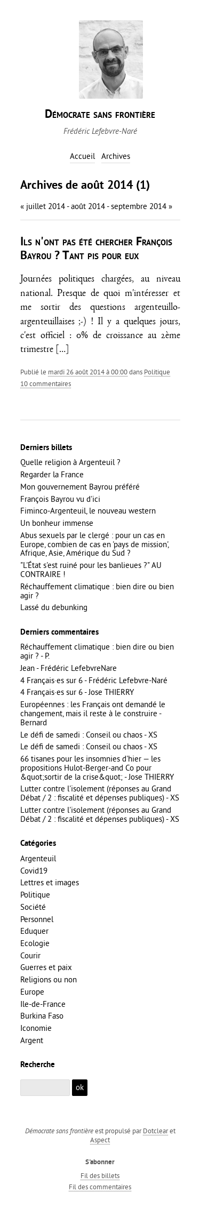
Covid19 (33, 871)
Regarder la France (52, 474)
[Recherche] (45, 1087)
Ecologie (35, 943)
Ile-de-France (43, 1004)
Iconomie (36, 1028)
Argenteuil (38, 858)
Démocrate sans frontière (100, 115)
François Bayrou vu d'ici (60, 499)
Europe (32, 992)
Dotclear (155, 1130)
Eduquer (34, 931)
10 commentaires (45, 383)
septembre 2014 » (141, 206)
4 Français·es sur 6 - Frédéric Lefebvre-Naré (93, 680)
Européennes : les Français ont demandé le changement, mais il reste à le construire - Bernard (92, 713)
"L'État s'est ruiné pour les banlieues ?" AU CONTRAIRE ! (91, 569)
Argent (31, 1040)
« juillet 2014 (42, 206)
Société (33, 907)
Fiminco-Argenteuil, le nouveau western (88, 511)
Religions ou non (48, 979)
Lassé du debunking (53, 607)
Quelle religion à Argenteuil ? (70, 462)
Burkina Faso (41, 1016)
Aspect (100, 1139)
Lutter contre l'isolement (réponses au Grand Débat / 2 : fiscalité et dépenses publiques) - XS (99, 793)
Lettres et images (49, 882)
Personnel (36, 919)
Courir (30, 955)
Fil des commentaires (100, 1186)
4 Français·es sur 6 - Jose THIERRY (77, 692)
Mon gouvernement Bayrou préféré (80, 487)
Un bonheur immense (56, 523)
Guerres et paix (46, 967)
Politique (157, 371)
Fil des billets (100, 1175)
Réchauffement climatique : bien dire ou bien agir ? (97, 591)
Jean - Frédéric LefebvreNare (68, 668)
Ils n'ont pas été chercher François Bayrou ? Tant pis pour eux (96, 249)
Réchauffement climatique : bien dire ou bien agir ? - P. (97, 651)
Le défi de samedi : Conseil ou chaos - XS (88, 735)
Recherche (37, 1065)
